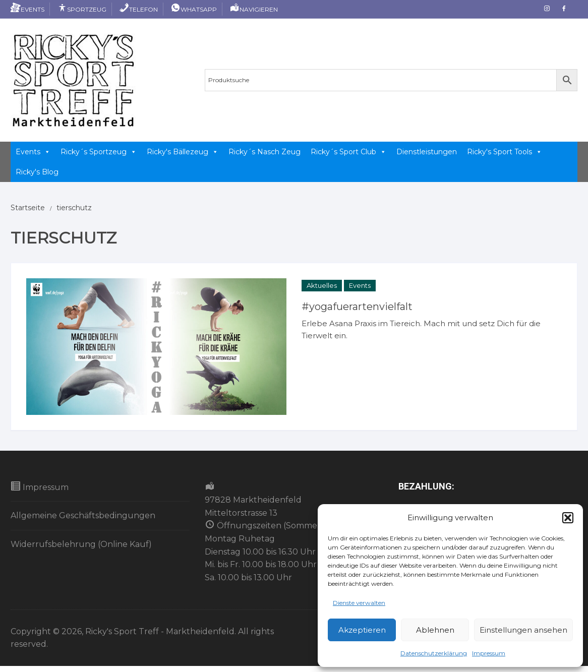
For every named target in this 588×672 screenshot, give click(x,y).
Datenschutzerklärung (433, 653)
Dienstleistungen (426, 151)
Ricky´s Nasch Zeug (264, 151)
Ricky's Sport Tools (504, 152)
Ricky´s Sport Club (348, 152)
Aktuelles (322, 285)
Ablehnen (435, 630)
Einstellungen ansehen (523, 630)
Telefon (138, 9)
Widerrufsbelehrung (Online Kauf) (81, 544)
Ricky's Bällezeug (182, 152)
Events (27, 9)
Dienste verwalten (359, 602)
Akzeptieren (362, 630)
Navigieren (253, 9)
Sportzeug (81, 9)
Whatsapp (193, 9)
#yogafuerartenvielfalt (357, 306)
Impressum (488, 653)
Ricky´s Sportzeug (99, 152)
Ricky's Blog (37, 171)
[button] (568, 518)
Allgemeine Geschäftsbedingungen (83, 515)
